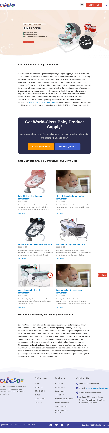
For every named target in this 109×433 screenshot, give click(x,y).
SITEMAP (38, 407)
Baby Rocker (33, 102)
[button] (82, 4)
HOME (37, 386)
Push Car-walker (62, 407)
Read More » (22, 216)
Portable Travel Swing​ (47, 102)
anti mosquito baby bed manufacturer (35, 247)
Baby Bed (59, 386)
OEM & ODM (40, 395)
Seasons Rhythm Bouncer (62, 416)
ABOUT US (39, 391)
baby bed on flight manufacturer (70, 247)
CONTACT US (40, 403)
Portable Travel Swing (64, 403)
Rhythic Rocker (61, 411)
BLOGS (37, 399)
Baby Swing (60, 395)
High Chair (59, 399)
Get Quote (102, 275)
